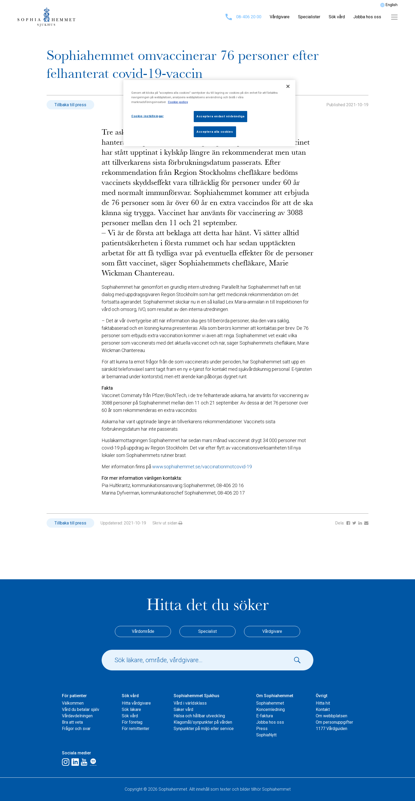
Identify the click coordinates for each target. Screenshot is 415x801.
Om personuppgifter (334, 722)
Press (262, 728)
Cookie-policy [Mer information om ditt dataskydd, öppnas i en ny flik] (178, 102)
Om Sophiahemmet (274, 695)
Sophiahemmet (270, 703)
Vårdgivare (280, 16)
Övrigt (321, 695)
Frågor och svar (76, 728)
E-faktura (264, 715)
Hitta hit (323, 703)
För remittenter (135, 728)
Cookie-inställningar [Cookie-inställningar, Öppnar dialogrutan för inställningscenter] (147, 116)
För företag (132, 722)
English (392, 5)
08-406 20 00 (243, 17)
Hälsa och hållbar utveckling (199, 715)
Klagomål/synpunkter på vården (203, 722)
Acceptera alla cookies (215, 132)
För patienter (74, 695)
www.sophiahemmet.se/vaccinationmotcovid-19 (202, 466)
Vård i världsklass (190, 703)
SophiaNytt (266, 734)
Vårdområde (143, 631)
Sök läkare (131, 709)
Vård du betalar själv (80, 709)
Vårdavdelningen (77, 715)
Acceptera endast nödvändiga (220, 116)
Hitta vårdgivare (136, 703)
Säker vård (183, 709)
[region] (209, 113)
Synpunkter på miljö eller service (204, 728)
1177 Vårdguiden (331, 728)
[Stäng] (288, 86)
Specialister (309, 16)
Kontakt (323, 709)
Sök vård (337, 16)
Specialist (207, 631)
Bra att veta (72, 722)
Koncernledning (270, 709)
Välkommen (73, 703)
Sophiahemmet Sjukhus (196, 695)
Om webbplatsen (331, 715)
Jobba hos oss (367, 16)
